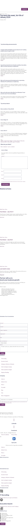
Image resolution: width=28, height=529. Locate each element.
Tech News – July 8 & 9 (6, 239)
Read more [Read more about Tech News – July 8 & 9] (2, 246)
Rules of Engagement (5, 395)
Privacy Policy (14, 434)
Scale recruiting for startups (6, 366)
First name (1, 323)
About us (3, 379)
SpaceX (14, 141)
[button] (14, 146)
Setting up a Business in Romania (7, 364)
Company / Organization (3, 330)
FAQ (2, 392)
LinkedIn (14, 423)
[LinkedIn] (14, 419)
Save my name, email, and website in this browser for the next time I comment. (14, 181)
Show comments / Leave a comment (7, 146)
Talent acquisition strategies (6, 369)
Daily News (2, 13)
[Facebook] (14, 426)
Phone (1, 337)
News (6, 13)
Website (2, 178)
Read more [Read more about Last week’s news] (2, 274)
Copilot (2, 140)
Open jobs (14, 442)
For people (3, 387)
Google (5, 140)
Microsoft (22, 140)
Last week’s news (5, 269)
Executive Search (4, 361)
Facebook (14, 430)
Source (2, 60)
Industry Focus (4, 381)
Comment (3, 156)
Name (2, 171)
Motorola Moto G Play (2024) (6, 141)
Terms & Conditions (5, 434)
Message (1, 344)
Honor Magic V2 (10, 140)
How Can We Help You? (3, 341)
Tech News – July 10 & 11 (6, 212)
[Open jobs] (14, 438)
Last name (1, 326)
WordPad (18, 141)
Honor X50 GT (17, 140)
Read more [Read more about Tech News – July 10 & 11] (2, 217)
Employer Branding (5, 372)
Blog (2, 390)
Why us (2, 384)
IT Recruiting (3, 358)
